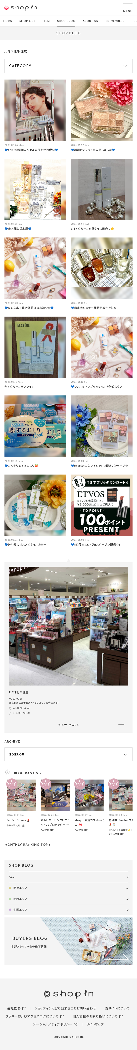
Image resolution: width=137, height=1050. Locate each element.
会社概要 (14, 1008)
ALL (12, 877)
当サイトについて (117, 1008)
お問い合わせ (86, 1008)
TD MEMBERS (115, 21)
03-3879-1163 (21, 707)
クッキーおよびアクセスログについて (32, 1016)
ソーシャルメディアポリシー (52, 1024)
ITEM (46, 21)
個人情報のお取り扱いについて (95, 1016)
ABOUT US (90, 21)
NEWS (7, 21)
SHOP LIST (27, 21)
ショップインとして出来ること (55, 1008)
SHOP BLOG (66, 21)
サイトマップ (95, 1024)
